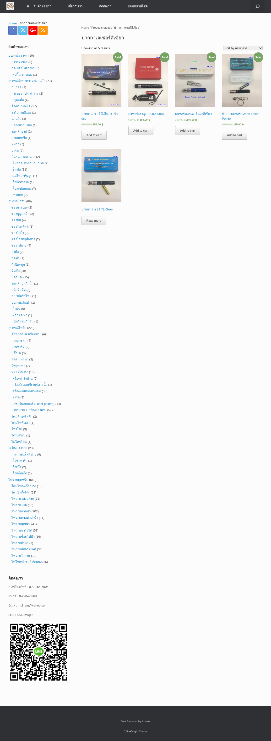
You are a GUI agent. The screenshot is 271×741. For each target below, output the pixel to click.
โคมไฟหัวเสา (20, 422)
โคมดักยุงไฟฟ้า (21, 416)
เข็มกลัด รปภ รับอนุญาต (27, 163)
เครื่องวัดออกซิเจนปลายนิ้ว (29, 385)
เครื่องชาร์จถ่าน (22, 378)
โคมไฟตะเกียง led (23, 486)
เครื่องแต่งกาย (17, 448)
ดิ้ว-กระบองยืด (20, 106)
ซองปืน (16, 220)
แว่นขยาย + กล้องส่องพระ (28, 410)
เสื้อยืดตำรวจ (20, 182)
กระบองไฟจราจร (23, 68)
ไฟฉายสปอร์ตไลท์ (23, 549)
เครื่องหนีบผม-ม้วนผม (26, 391)
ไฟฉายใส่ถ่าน (20, 556)
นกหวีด (16, 119)
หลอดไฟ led (19, 372)
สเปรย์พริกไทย (21, 296)
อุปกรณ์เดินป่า (20, 302)
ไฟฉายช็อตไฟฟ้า (23, 536)
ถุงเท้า (15, 258)
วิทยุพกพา (18, 366)
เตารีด (15, 397)
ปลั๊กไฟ (16, 353)
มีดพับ (15, 271)
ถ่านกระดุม (19, 340)
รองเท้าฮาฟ (19, 131)
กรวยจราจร (19, 62)
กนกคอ (16, 87)
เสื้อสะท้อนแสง (21, 188)
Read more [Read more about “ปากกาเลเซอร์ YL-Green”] (94, 220)
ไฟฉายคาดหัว (21, 511)
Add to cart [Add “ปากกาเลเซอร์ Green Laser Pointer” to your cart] (234, 135)
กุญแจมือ (17, 100)
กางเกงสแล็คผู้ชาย (23, 454)
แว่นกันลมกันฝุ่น (22, 321)
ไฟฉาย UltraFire (22, 498)
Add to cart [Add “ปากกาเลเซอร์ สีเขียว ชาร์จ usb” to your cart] (94, 135)
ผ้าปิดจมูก (18, 264)
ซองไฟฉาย (19, 245)
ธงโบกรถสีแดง (21, 112)
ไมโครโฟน (19, 442)
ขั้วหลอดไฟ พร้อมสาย (26, 334)
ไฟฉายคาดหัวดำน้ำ (24, 518)
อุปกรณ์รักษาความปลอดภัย (26, 81)
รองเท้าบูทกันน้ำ (22, 283)
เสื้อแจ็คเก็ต (19, 473)
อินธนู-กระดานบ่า (23, 157)
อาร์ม (15, 150)
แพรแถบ (17, 195)
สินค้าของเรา (38, 6)
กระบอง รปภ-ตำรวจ (24, 93)
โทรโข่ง (16, 429)
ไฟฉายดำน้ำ (19, 543)
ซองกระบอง (19, 207)
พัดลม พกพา (19, 359)
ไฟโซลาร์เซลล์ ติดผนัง (26, 562)
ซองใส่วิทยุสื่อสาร (23, 239)
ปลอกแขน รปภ (21, 125)
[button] (257, 6)
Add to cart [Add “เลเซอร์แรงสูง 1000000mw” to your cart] (140, 130)
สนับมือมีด (18, 290)
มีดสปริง (16, 277)
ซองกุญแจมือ (20, 214)
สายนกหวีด (19, 138)
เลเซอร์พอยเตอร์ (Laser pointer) (32, 404)
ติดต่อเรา (105, 6)
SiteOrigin (132, 731)
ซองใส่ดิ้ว (17, 233)
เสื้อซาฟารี (18, 460)
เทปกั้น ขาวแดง (21, 74)
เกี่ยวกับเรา (75, 6)
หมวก (15, 144)
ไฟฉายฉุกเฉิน (20, 524)
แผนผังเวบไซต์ (137, 6)
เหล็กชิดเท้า (19, 315)
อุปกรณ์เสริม (16, 201)
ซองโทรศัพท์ (20, 226)
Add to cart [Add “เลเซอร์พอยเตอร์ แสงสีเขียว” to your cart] (187, 130)
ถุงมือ (15, 252)
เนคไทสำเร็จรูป (21, 176)
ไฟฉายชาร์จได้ (21, 530)
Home (12, 23)
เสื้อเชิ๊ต (16, 467)
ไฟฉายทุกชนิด (18, 480)
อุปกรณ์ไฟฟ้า (17, 328)
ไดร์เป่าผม (18, 435)
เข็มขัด (16, 169)
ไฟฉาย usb (19, 505)
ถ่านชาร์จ (18, 347)
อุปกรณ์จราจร (17, 55)
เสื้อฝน (15, 309)
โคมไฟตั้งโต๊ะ (20, 492)
